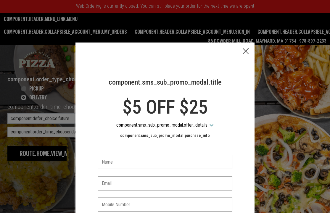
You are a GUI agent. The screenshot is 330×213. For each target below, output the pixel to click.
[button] (246, 24)
